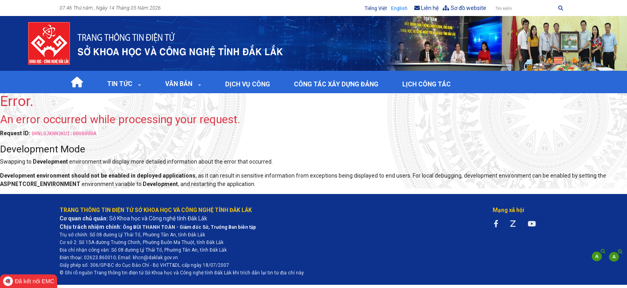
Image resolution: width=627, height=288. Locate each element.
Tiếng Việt (376, 8)
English (399, 8)
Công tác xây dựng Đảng (336, 84)
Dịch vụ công (247, 84)
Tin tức (120, 84)
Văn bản (179, 84)
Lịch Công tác (426, 84)
